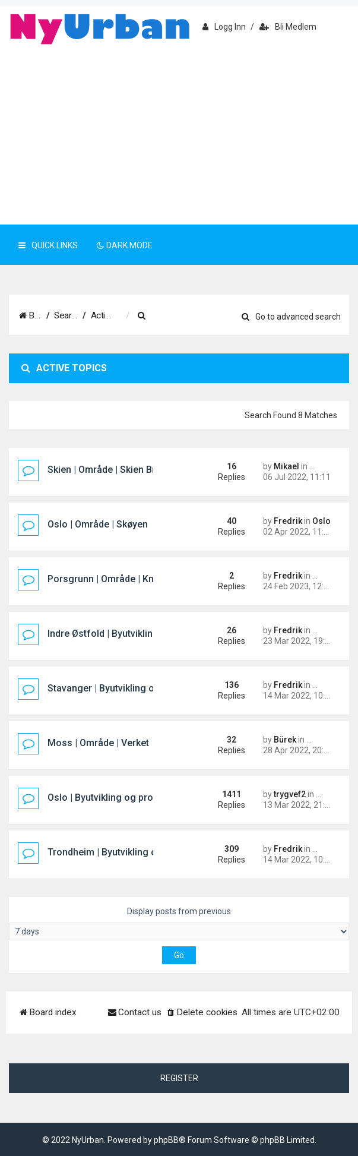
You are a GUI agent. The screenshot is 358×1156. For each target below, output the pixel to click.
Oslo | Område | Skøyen (97, 524)
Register (179, 1078)
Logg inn (224, 26)
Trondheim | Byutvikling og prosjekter (128, 852)
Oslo (321, 521)
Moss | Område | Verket (98, 742)
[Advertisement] (179, 135)
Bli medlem (287, 26)
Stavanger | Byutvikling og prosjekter (127, 688)
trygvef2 (290, 794)
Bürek (285, 739)
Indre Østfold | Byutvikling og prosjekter (133, 633)
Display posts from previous (179, 923)
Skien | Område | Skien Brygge (112, 469)
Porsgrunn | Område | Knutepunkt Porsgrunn (143, 579)
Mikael (286, 466)
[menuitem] (202, 316)
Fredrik (288, 521)
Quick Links (48, 245)
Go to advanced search (291, 316)
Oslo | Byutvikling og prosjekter (115, 797)
